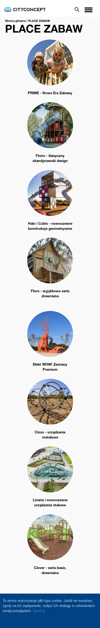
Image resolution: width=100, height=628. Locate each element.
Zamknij (38, 611)
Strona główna (15, 21)
